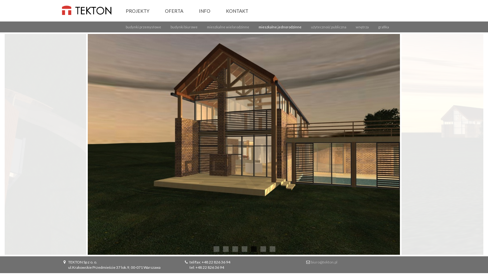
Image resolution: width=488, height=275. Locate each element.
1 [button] (216, 248)
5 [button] (253, 248)
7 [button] (272, 248)
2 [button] (225, 248)
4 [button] (244, 248)
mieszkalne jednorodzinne (280, 27)
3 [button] (235, 248)
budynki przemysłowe (143, 27)
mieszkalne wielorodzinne (228, 27)
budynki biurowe (184, 27)
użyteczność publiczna (328, 27)
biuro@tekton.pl (324, 262)
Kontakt (237, 11)
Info (204, 11)
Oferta (174, 11)
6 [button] (263, 248)
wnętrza (362, 27)
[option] (244, 144)
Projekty (137, 11)
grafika (383, 27)
